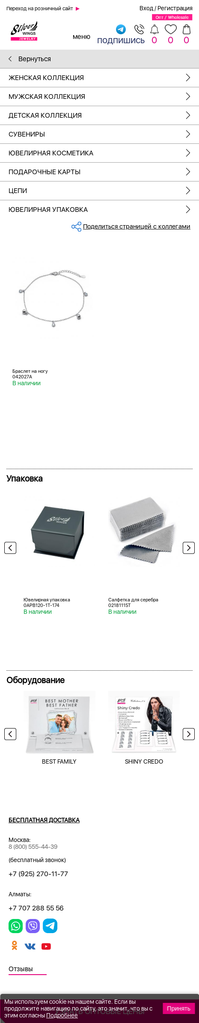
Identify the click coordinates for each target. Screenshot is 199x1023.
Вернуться (30, 59)
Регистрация (175, 8)
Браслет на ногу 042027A (30, 374)
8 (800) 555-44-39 (33, 846)
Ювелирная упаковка (104, 209)
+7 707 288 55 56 (36, 908)
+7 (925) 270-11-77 (38, 874)
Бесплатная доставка (44, 820)
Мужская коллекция (104, 96)
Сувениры (104, 134)
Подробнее (62, 1015)
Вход (146, 8)
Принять (178, 1008)
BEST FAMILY (59, 761)
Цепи (104, 191)
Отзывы (21, 969)
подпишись (121, 34)
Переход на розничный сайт (39, 9)
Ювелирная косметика (104, 153)
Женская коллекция (104, 78)
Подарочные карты (104, 172)
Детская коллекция (104, 115)
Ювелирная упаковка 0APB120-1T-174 (47, 602)
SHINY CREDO (144, 761)
